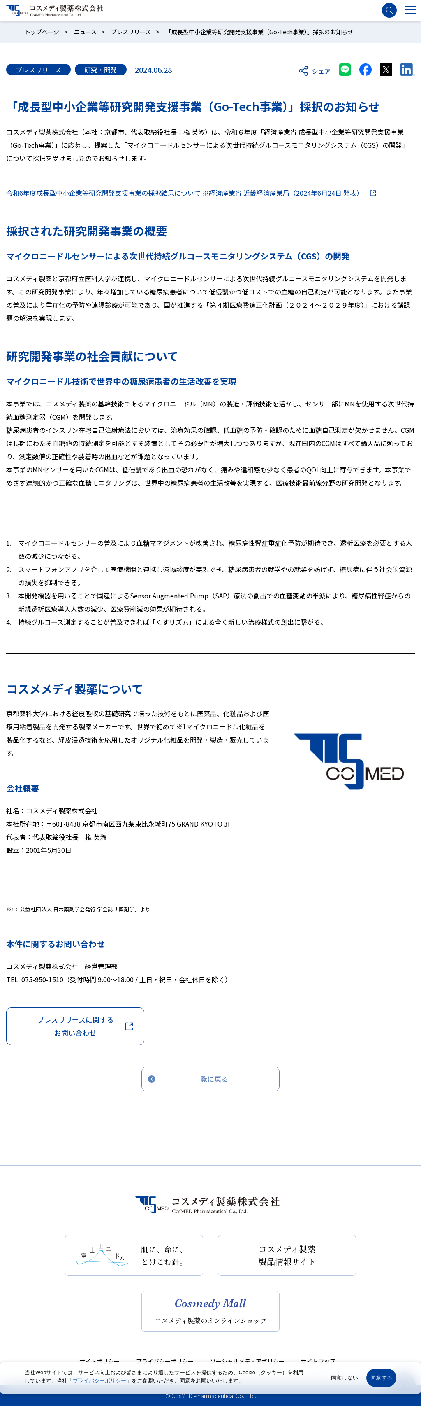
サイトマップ (318, 1361)
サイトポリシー (99, 1361)
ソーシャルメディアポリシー (247, 1361)
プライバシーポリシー (165, 1361)
